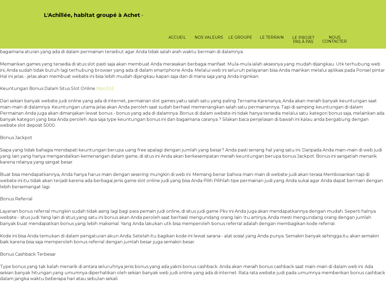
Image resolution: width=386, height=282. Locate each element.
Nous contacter (334, 39)
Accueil (177, 37)
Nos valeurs (209, 37)
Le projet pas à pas (303, 39)
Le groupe (240, 37)
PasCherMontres (58, 20)
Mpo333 (105, 88)
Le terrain (272, 37)
